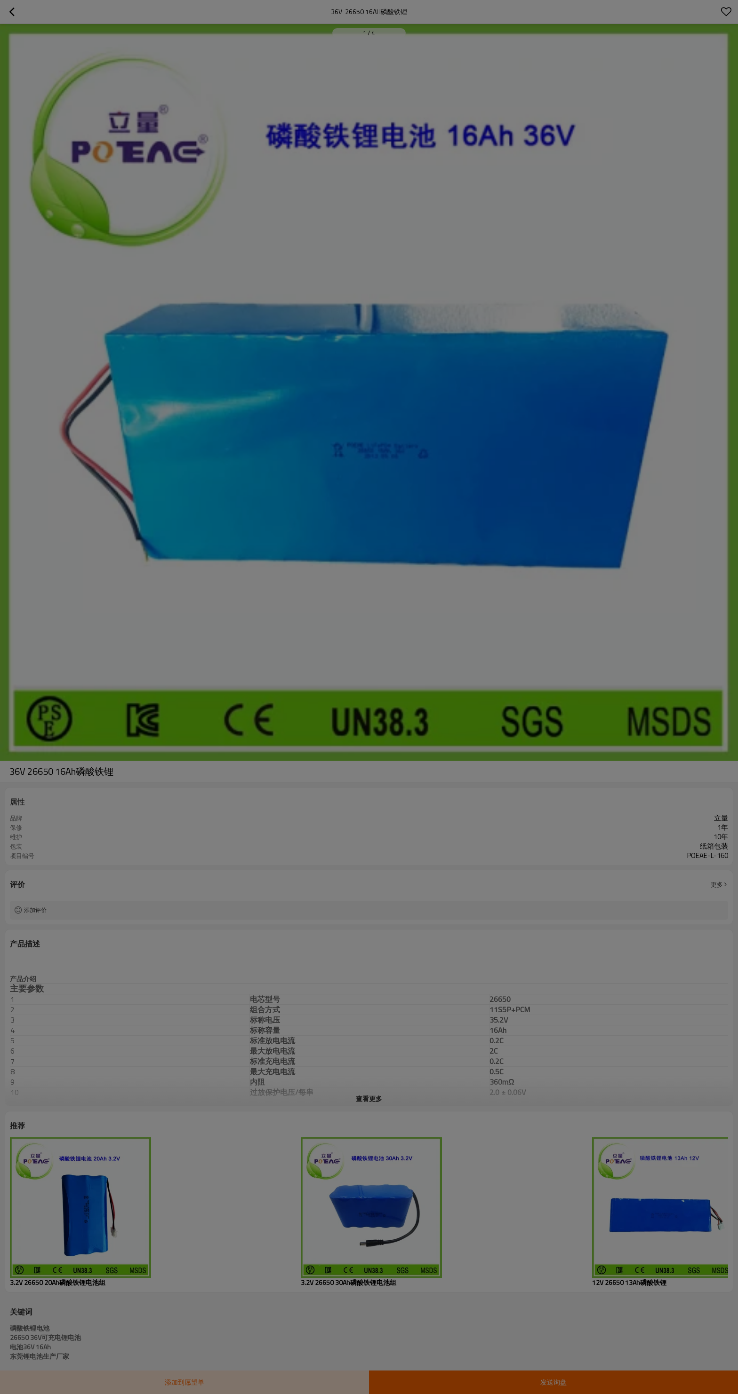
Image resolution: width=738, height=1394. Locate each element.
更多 (717, 884)
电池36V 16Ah (30, 1347)
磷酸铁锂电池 (29, 1328)
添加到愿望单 (184, 1382)
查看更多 (369, 1098)
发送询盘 (553, 1382)
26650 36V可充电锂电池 (45, 1337)
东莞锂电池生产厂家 (39, 1356)
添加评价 (35, 910)
